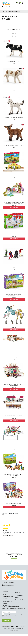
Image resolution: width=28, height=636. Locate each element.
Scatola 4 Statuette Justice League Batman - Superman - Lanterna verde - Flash (14, 266)
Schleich (18, 11)
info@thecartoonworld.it (8, 585)
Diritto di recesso (6, 605)
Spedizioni (5, 594)
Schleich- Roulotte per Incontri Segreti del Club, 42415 (14, 385)
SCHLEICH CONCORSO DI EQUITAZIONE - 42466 (14, 447)
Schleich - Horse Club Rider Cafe (14, 503)
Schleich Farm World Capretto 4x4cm (14, 145)
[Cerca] (14, 7)
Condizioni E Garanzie (8, 596)
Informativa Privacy (7, 601)
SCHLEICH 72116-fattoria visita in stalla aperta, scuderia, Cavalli (14, 357)
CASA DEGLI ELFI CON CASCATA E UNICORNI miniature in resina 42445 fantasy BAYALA (14, 203)
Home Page (5, 11)
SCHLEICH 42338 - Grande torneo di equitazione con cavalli (14, 295)
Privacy (20, 614)
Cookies (5, 598)
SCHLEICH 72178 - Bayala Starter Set (14, 326)
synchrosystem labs (19, 628)
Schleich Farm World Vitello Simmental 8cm (14, 90)
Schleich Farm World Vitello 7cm (14, 61)
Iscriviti (6, 620)
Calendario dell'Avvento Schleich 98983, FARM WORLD (14, 234)
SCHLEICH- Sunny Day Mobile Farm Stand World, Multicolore (14, 475)
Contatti (5, 603)
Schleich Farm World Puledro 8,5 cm (14, 117)
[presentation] (13, 541)
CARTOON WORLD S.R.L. (16, 626)
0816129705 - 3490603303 (9, 582)
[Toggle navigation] (2, 7)
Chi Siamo (5, 591)
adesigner (16, 630)
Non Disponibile (14, 207)
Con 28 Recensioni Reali (8, 527)
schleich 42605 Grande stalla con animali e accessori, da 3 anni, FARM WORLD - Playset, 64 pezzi (14, 174)
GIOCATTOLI (12, 11)
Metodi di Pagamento (7, 592)
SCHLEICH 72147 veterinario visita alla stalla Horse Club (14, 416)
